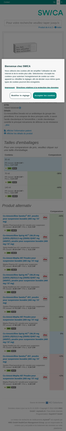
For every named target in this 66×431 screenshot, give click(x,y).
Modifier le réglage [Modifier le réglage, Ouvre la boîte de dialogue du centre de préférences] (20, 95)
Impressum (10, 87)
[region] (33, 80)
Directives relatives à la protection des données (37, 87)
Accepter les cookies (45, 95)
